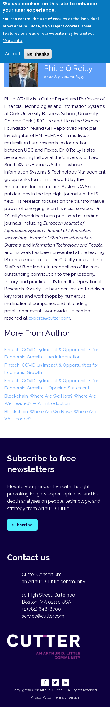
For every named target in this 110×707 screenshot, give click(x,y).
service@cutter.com (43, 616)
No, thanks (37, 48)
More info (12, 35)
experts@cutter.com (49, 318)
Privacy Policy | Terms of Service (55, 697)
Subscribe (22, 525)
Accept (12, 48)
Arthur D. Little (50, 690)
